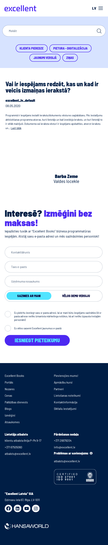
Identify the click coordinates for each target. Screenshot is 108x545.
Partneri (59, 389)
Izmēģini (10, 415)
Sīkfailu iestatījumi (65, 408)
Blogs (8, 408)
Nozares (10, 389)
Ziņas (70, 58)
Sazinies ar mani (29, 296)
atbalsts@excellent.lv (18, 453)
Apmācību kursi (63, 382)
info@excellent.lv (64, 447)
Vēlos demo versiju (76, 296)
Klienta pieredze (32, 48)
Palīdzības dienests (16, 402)
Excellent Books (14, 375)
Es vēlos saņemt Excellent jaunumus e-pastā (37, 328)
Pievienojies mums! (66, 375)
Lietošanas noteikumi (67, 395)
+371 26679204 (63, 440)
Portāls (9, 382)
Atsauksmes (12, 422)
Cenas (8, 395)
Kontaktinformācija (65, 402)
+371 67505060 (13, 447)
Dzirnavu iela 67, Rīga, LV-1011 (22, 500)
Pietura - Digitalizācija (70, 48)
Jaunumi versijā (45, 58)
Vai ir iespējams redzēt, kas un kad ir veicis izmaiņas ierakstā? (52, 87)
